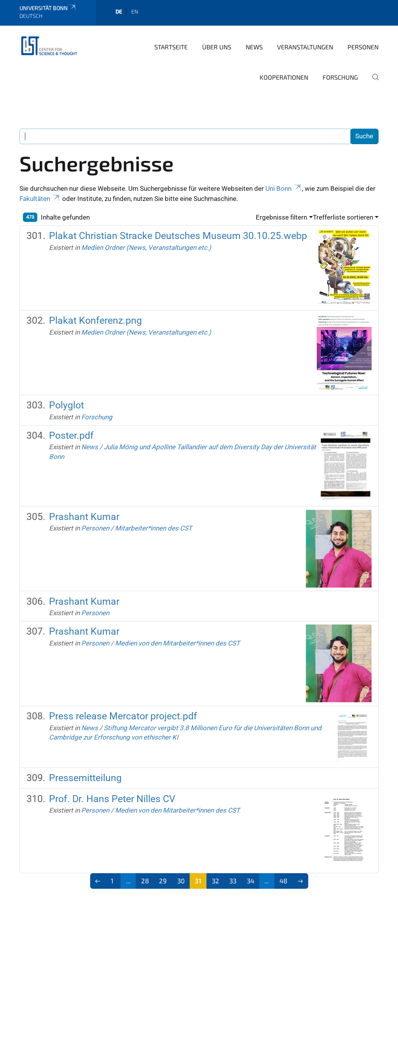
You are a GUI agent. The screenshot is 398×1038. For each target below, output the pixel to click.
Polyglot (66, 405)
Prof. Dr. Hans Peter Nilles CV (112, 798)
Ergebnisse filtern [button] (281, 217)
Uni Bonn (283, 188)
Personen (363, 47)
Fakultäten (40, 198)
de (118, 11)
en (134, 11)
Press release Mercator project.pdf (123, 716)
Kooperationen (284, 77)
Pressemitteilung (85, 777)
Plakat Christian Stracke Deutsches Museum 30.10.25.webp (178, 235)
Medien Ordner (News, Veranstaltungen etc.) (146, 247)
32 (215, 880)
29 (163, 880)
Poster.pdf (71, 435)
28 (145, 880)
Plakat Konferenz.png (95, 320)
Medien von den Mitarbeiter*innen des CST (177, 643)
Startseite (171, 47)
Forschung (340, 77)
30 (181, 880)
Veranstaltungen (305, 47)
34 (250, 880)
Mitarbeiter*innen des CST (153, 528)
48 (283, 880)
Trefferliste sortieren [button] (343, 217)
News (254, 47)
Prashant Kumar (84, 516)
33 (232, 880)
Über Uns (216, 47)
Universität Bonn (48, 8)
